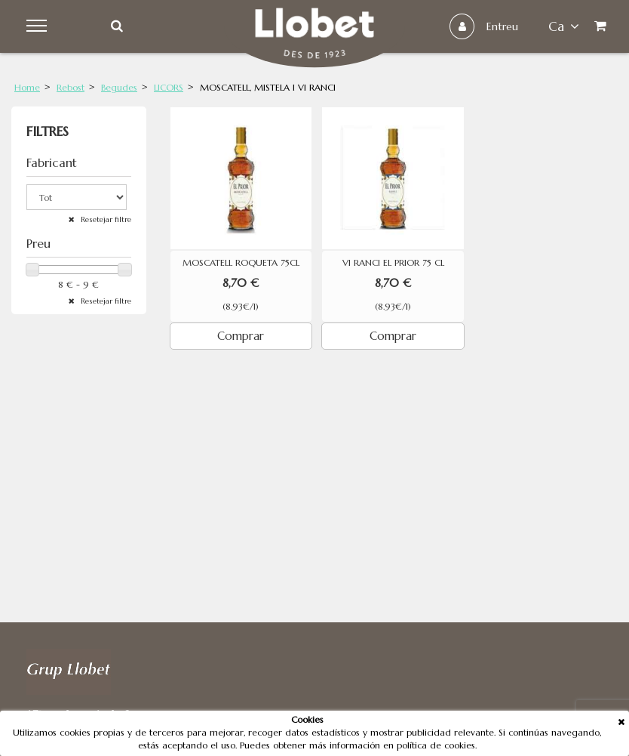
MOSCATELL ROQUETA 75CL (241, 262)
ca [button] (563, 26)
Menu (39, 26)
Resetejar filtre (104, 219)
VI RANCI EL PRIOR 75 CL (393, 262)
